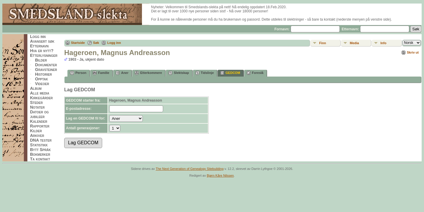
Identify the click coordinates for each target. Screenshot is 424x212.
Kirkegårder (41, 97)
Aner (122, 73)
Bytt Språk (40, 149)
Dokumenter (46, 64)
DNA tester (41, 140)
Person (78, 73)
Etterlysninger (43, 55)
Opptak (41, 79)
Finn (322, 43)
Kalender (38, 121)
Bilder (41, 60)
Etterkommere (148, 73)
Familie (101, 73)
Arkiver (37, 135)
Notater (37, 107)
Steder (36, 102)
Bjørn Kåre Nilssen (220, 175)
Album (36, 88)
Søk (96, 42)
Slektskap (178, 73)
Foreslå (255, 73)
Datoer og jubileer (39, 114)
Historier (43, 74)
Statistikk (39, 145)
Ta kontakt (40, 159)
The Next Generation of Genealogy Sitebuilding (190, 168)
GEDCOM (230, 73)
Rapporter (39, 126)
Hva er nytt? (42, 50)
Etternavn (39, 46)
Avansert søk (42, 41)
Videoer (42, 83)
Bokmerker (40, 154)
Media (354, 43)
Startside (78, 42)
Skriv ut (413, 52)
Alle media (39, 93)
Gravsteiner (46, 69)
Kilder (36, 130)
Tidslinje (205, 73)
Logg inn (38, 36)
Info (383, 43)
